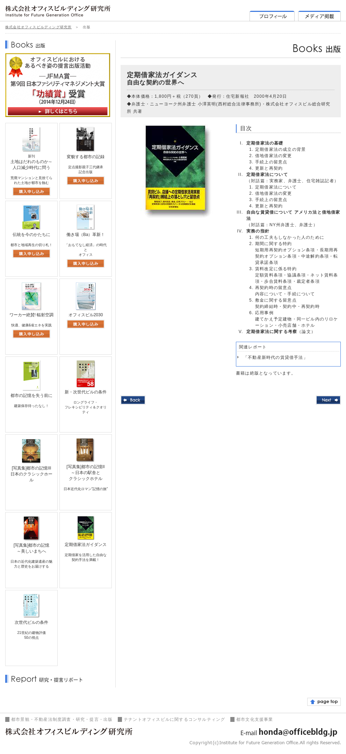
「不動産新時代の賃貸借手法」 (275, 357)
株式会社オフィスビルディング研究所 (38, 27)
